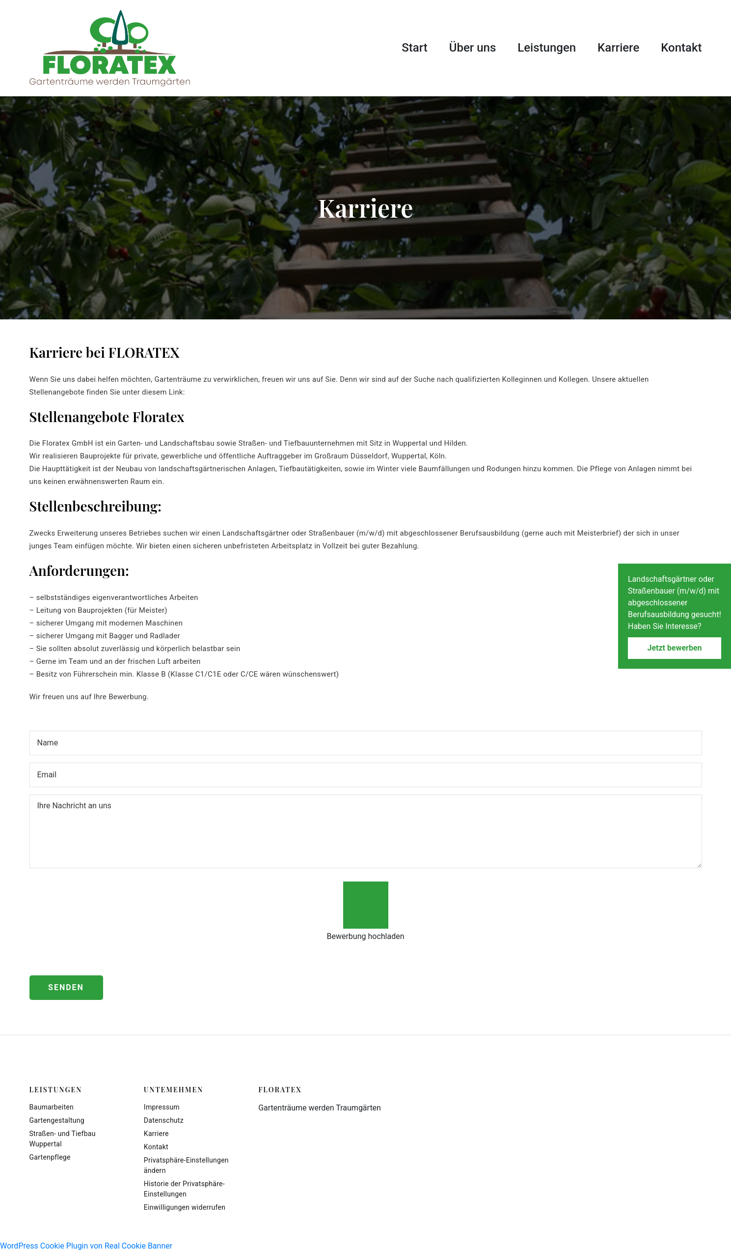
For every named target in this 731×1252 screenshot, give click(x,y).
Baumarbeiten (51, 1107)
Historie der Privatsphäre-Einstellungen (184, 1189)
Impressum (162, 1107)
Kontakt (681, 48)
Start (415, 48)
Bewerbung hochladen (365, 936)
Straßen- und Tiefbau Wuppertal (62, 1139)
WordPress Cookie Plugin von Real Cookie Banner (86, 1246)
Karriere (618, 48)
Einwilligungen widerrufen (184, 1207)
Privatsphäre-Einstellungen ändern (186, 1165)
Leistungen (546, 48)
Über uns (472, 48)
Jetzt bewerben (674, 648)
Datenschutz (164, 1120)
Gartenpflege (50, 1157)
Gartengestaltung (56, 1120)
